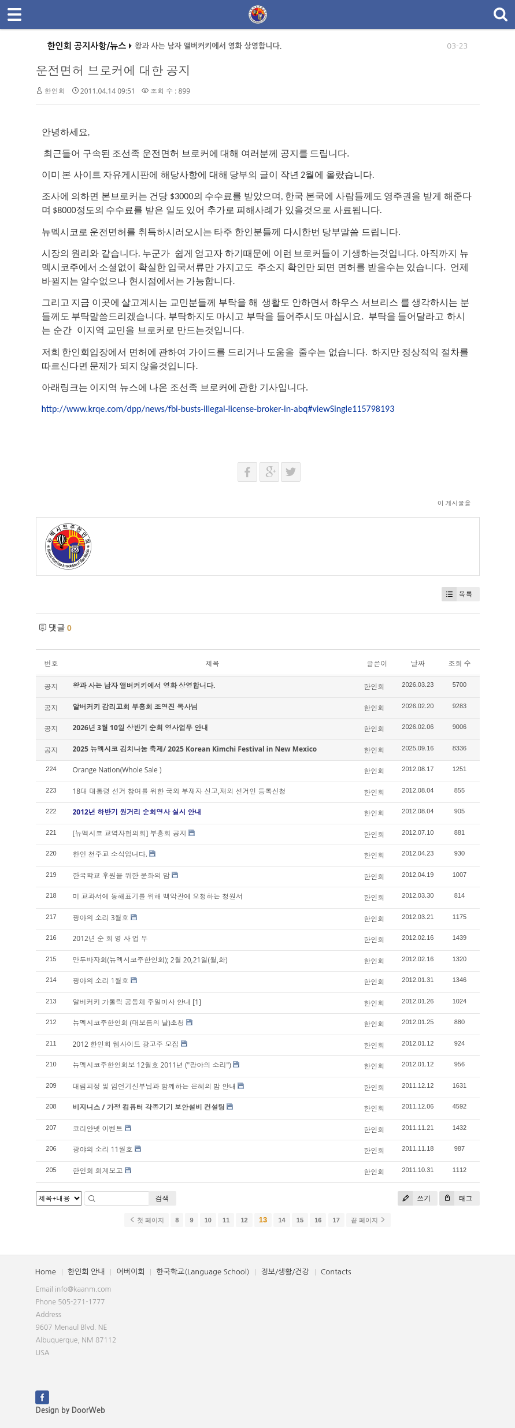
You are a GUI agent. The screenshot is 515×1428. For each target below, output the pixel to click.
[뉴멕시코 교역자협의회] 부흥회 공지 (130, 833)
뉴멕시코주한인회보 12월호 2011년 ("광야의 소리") (152, 1065)
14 (281, 1220)
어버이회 (130, 1271)
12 (243, 1220)
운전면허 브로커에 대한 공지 (113, 70)
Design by (70, 1410)
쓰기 (414, 1198)
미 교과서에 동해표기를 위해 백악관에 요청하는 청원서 (158, 896)
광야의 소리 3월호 (101, 918)
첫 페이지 (146, 1220)
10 (208, 1220)
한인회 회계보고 (98, 1171)
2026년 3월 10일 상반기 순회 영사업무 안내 (141, 727)
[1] (196, 1002)
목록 (457, 594)
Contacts (336, 1271)
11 (226, 1220)
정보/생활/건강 (285, 1271)
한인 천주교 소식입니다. (110, 854)
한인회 (55, 91)
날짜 (418, 663)
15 (300, 1220)
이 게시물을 (454, 503)
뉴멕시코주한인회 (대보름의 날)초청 (128, 1023)
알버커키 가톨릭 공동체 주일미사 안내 (132, 1002)
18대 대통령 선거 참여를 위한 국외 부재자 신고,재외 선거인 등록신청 (179, 791)
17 (336, 1220)
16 (317, 1220)
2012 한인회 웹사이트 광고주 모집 (126, 1044)
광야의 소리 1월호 (101, 981)
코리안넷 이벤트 (98, 1128)
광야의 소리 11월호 (103, 1149)
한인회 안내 (86, 1271)
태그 (455, 1198)
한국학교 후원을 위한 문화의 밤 (121, 875)
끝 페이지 (368, 1220)
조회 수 (459, 663)
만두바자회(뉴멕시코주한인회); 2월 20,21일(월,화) (150, 960)
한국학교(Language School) (202, 1271)
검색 (162, 1198)
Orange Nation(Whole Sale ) (117, 770)
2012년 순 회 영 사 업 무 (110, 938)
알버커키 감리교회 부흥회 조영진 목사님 (135, 707)
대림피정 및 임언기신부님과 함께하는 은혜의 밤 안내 (154, 1086)
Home (45, 1271)
